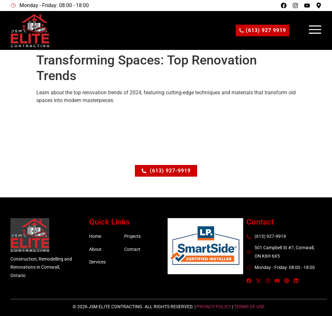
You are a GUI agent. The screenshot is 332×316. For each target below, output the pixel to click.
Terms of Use (249, 306)
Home (95, 236)
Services (97, 261)
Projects (132, 236)
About (95, 249)
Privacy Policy (213, 306)
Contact (132, 249)
